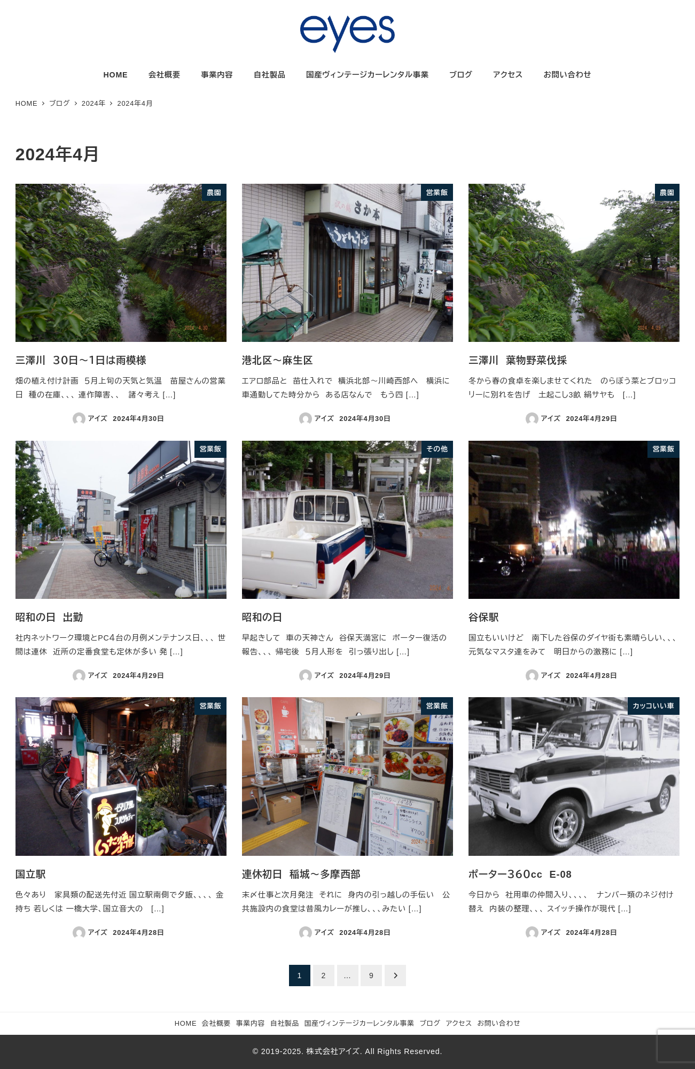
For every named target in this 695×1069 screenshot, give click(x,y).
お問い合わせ (499, 1023)
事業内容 (250, 1023)
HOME (186, 1023)
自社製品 (284, 1023)
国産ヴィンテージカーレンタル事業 (359, 1023)
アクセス (459, 1023)
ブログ (429, 1023)
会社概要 (216, 1023)
